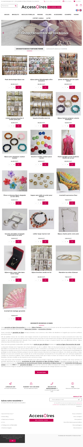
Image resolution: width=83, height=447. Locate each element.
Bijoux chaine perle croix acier (68, 243)
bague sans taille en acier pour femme (41, 205)
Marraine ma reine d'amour (68, 282)
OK (12, 440)
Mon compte (67, 1)
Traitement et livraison (8, 429)
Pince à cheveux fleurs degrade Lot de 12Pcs (15, 205)
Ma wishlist (77, 1)
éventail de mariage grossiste (14, 320)
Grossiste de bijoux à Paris (41, 333)
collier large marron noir (41, 243)
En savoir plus (41, 382)
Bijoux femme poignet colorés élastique (68, 128)
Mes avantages (77, 434)
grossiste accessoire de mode (69, 371)
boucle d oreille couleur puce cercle (41, 167)
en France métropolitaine (10, 395)
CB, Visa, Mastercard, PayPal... (31, 395)
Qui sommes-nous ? (8, 423)
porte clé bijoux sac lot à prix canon (68, 90)
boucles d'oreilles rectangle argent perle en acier (14, 244)
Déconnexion (77, 437)
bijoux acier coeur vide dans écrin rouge (15, 282)
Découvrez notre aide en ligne (72, 395)
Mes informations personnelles (72, 432)
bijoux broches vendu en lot (41, 282)
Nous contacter (76, 423)
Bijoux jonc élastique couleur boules (14, 167)
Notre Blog (5, 426)
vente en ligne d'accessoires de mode (68, 354)
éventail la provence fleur (68, 205)
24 (14, 171)
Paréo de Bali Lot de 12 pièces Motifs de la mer (68, 167)
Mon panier (77, 429)
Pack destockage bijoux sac (14, 89)
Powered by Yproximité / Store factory (69, 445)
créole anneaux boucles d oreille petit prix (15, 128)
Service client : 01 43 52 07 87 (52, 1)
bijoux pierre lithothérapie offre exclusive (41, 90)
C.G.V (3, 432)
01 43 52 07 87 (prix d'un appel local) (52, 397)
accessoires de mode (29, 371)
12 (14, 132)
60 (14, 94)
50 (41, 132)
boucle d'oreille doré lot (41, 128)
